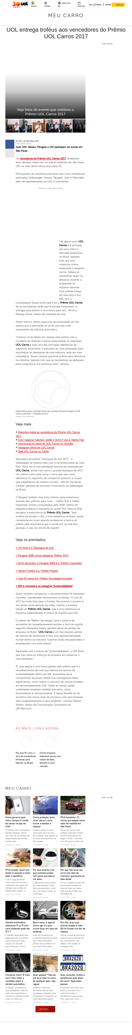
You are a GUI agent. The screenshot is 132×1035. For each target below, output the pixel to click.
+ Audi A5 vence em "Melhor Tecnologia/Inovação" (44, 578)
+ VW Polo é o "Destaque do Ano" (35, 547)
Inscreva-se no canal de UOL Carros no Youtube (45, 443)
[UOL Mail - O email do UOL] (97, 4)
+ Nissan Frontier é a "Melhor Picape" (37, 570)
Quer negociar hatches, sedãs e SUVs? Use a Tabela (48, 439)
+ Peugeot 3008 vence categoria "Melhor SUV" (42, 555)
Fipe (81, 439)
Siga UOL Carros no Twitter (33, 451)
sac (90, 5)
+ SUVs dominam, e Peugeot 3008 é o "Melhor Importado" (49, 563)
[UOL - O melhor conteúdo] (20, 5)
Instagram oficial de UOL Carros (36, 447)
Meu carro (66, 15)
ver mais (45, 1009)
